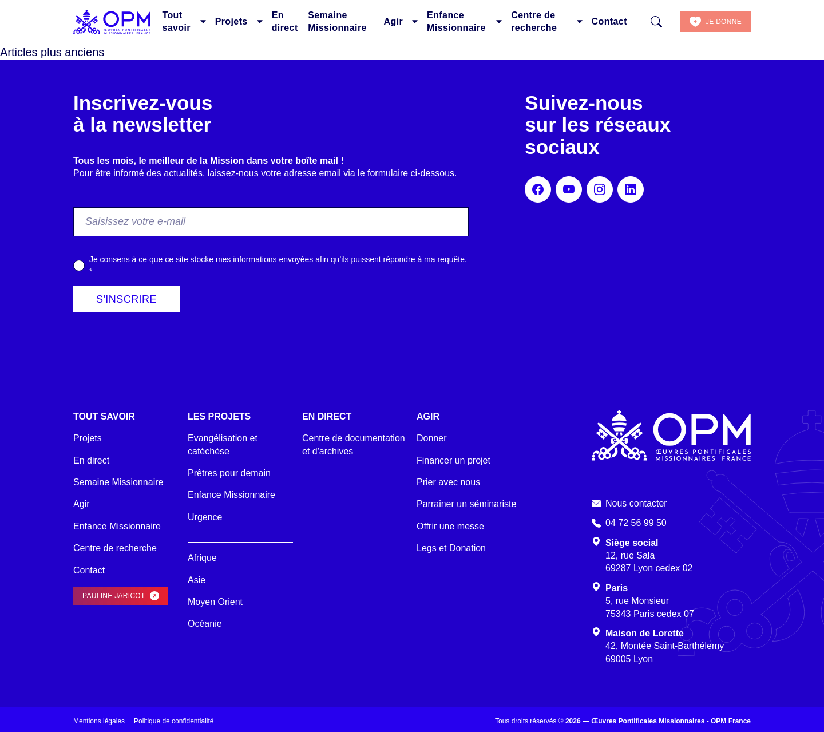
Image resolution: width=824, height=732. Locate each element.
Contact (609, 21)
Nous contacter (636, 503)
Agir (393, 21)
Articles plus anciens (52, 52)
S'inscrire (126, 299)
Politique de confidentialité (173, 721)
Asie (196, 580)
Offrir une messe (450, 526)
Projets (231, 21)
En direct (285, 21)
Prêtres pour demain (229, 473)
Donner (431, 438)
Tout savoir (176, 21)
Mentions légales (99, 721)
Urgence (205, 517)
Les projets (219, 416)
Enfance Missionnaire (456, 21)
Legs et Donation (451, 548)
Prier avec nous (448, 482)
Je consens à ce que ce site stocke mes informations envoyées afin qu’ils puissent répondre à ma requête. (278, 265)
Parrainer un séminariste (466, 504)
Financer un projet (453, 460)
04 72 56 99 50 (636, 523)
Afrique (202, 558)
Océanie (205, 623)
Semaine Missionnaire (337, 21)
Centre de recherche (534, 21)
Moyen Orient (215, 602)
